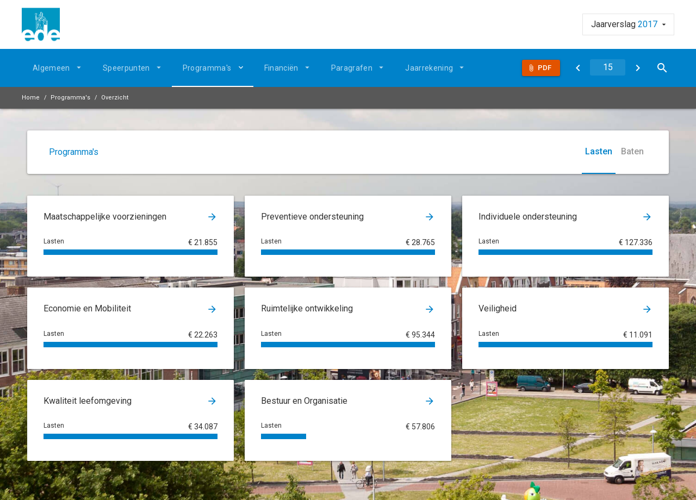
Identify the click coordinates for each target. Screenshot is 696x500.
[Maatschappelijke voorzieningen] (637, 68)
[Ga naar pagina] (607, 67)
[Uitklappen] (242, 67)
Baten (632, 151)
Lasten (598, 151)
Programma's (207, 68)
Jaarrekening (429, 68)
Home (31, 97)
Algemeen (51, 68)
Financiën (281, 68)
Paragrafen (352, 68)
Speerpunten (126, 68)
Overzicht (114, 97)
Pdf (544, 68)
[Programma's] (578, 68)
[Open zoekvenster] (662, 68)
